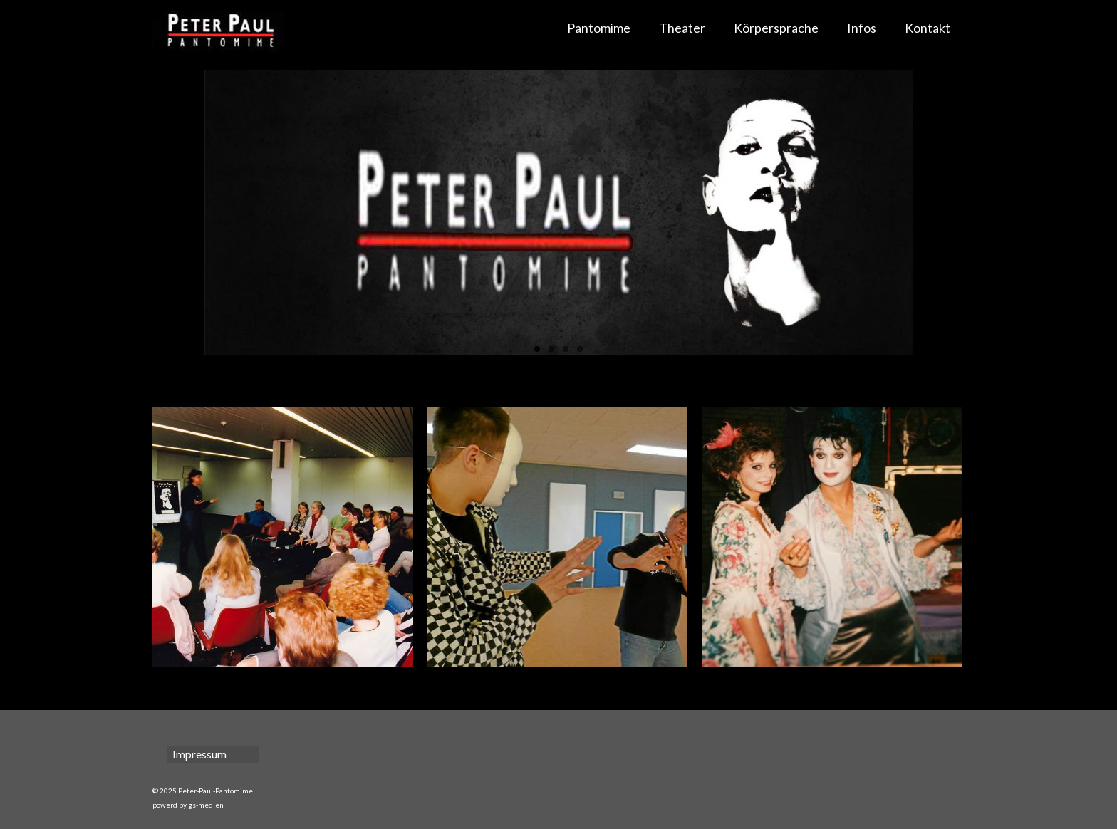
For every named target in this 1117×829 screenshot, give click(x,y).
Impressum (199, 754)
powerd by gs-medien (188, 805)
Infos (861, 28)
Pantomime (598, 28)
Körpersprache (776, 28)
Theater (682, 28)
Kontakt (927, 28)
